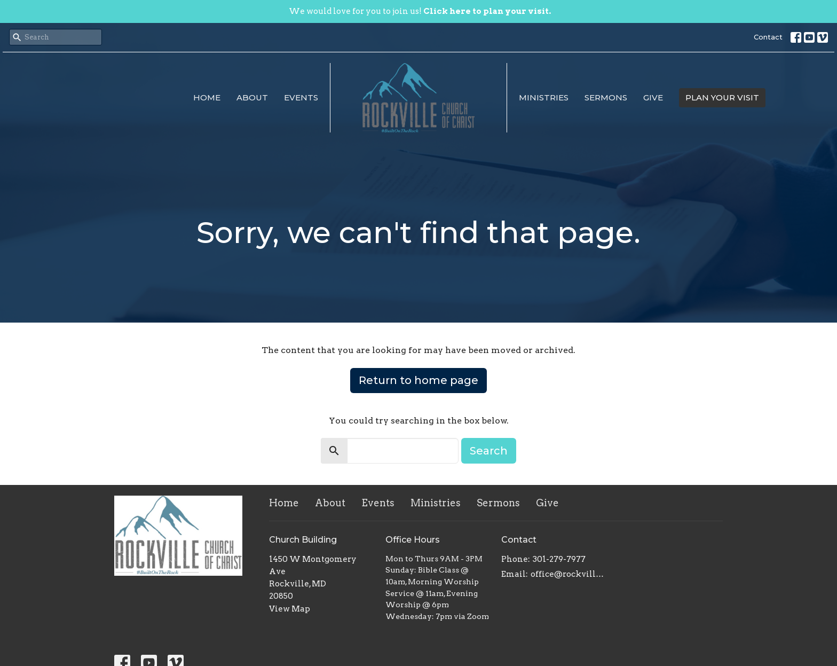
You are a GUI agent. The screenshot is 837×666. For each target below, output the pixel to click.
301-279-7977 (559, 559)
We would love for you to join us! (420, 11)
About (252, 97)
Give (653, 97)
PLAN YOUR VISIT (722, 97)
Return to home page (418, 380)
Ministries (543, 97)
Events (301, 97)
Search (489, 450)
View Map (289, 609)
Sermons (606, 97)
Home (206, 97)
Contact (768, 37)
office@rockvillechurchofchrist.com (569, 574)
